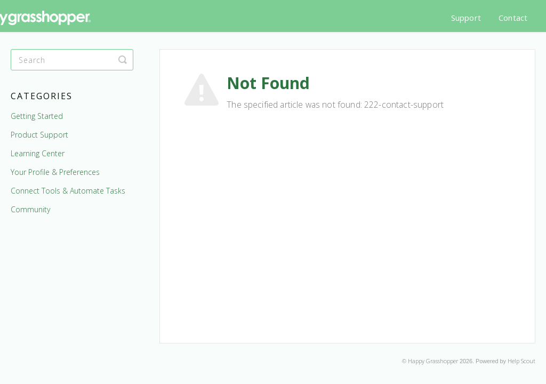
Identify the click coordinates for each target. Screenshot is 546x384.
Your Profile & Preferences (55, 172)
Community (30, 209)
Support (466, 17)
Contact (513, 17)
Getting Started (37, 116)
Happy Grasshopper (433, 361)
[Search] (72, 59)
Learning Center (38, 153)
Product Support (39, 135)
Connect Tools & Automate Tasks (68, 191)
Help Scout (521, 361)
